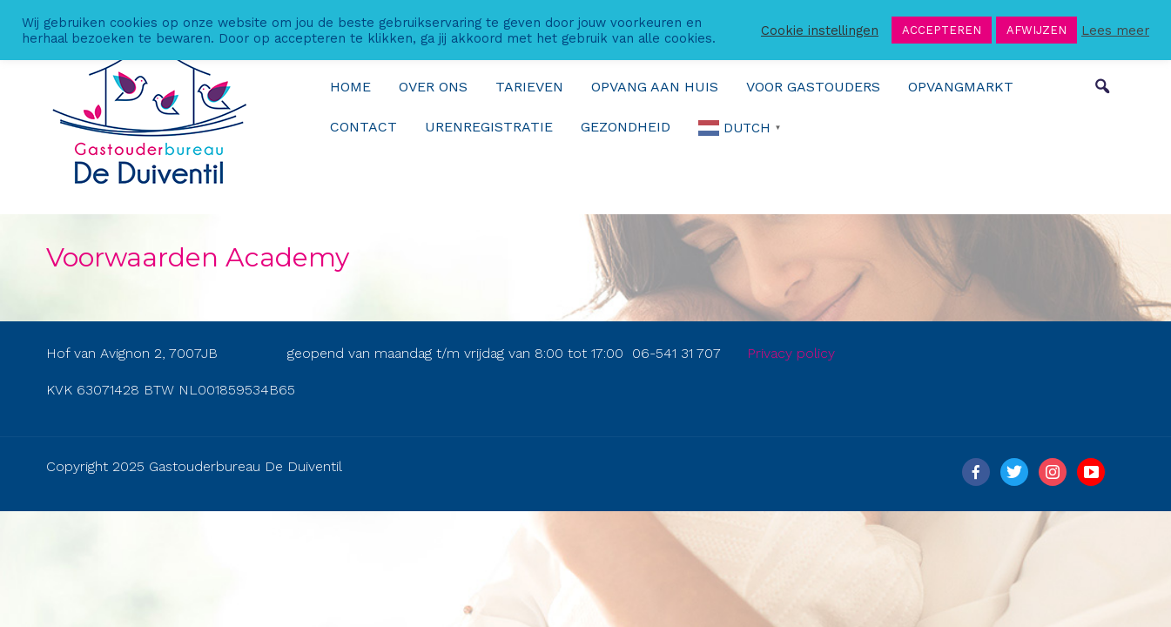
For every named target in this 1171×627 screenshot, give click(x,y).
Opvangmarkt (960, 86)
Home (350, 86)
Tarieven (529, 86)
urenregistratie (489, 126)
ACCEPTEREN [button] (941, 30)
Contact (363, 126)
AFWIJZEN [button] (1036, 30)
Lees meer (1115, 30)
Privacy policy (791, 353)
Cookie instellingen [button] (819, 30)
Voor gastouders (813, 86)
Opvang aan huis (654, 86)
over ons (433, 86)
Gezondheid (625, 126)
